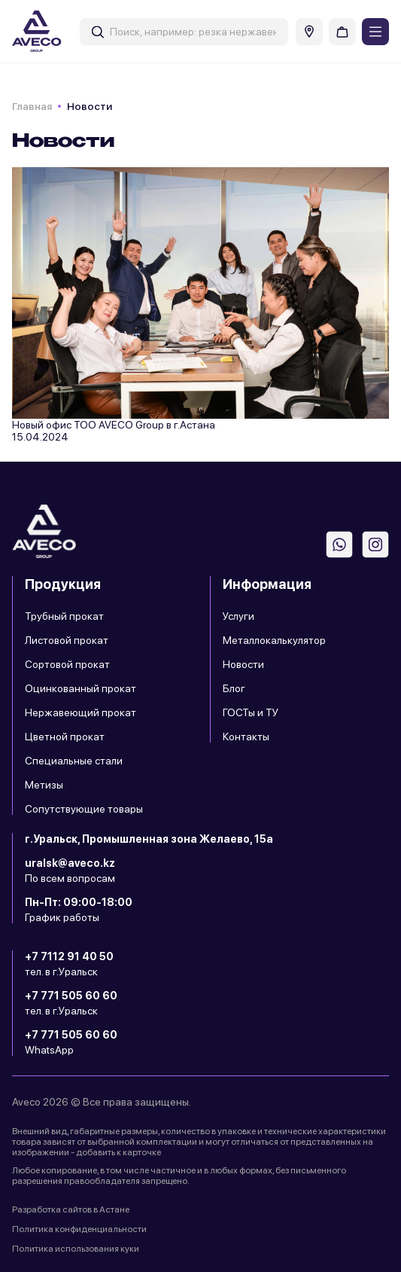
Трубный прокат (64, 616)
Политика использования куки (75, 1248)
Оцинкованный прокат (80, 688)
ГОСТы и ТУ (250, 712)
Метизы (44, 785)
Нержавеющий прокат (80, 712)
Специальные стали (74, 761)
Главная (32, 106)
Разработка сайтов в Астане (70, 1209)
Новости (243, 664)
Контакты (246, 737)
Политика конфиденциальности (79, 1229)
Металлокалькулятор (274, 640)
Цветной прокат (65, 737)
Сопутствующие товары (84, 809)
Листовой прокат (66, 640)
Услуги (238, 616)
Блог (234, 688)
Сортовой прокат (67, 664)
